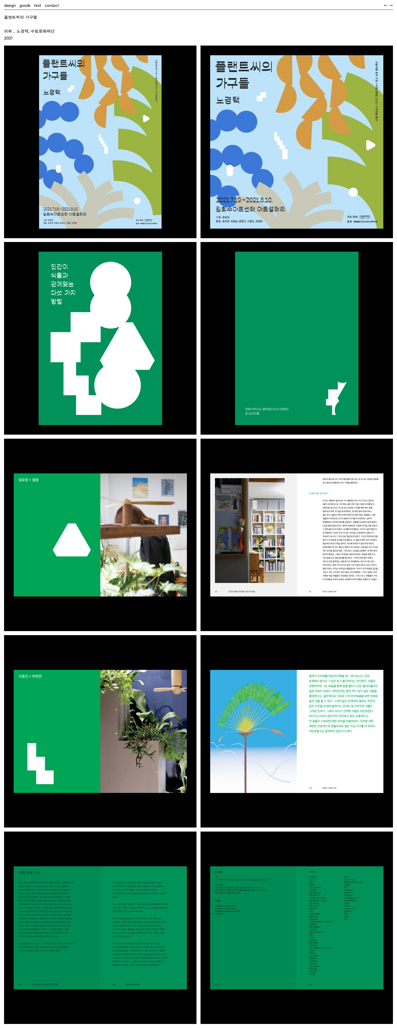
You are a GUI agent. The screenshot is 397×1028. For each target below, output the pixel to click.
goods (24, 5)
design (10, 5)
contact (52, 5)
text (37, 5)
